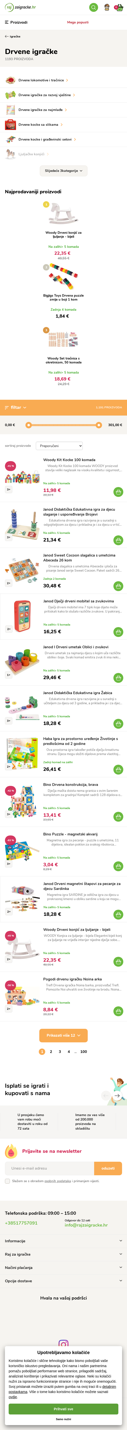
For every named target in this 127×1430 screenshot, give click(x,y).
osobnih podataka (57, 1181)
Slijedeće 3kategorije (63, 170)
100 (83, 1051)
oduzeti (108, 1168)
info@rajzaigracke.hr (86, 1225)
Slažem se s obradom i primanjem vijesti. (55, 1181)
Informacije (63, 1241)
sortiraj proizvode (18, 446)
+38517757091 (21, 1223)
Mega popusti (78, 22)
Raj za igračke (63, 1254)
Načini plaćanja (63, 1267)
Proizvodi (16, 22)
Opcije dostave (63, 1281)
